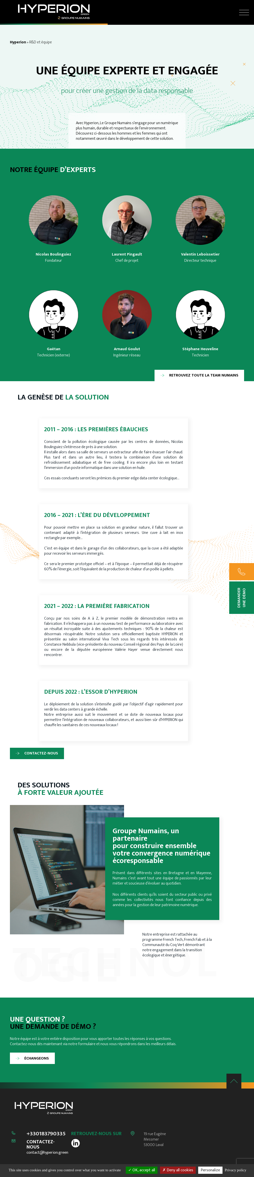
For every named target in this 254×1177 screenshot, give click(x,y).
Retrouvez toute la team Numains (203, 375)
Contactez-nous (41, 753)
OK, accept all (141, 1170)
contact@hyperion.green (47, 1152)
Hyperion (18, 42)
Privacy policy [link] (235, 1170)
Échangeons (36, 1058)
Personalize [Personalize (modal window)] (210, 1170)
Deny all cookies (177, 1170)
